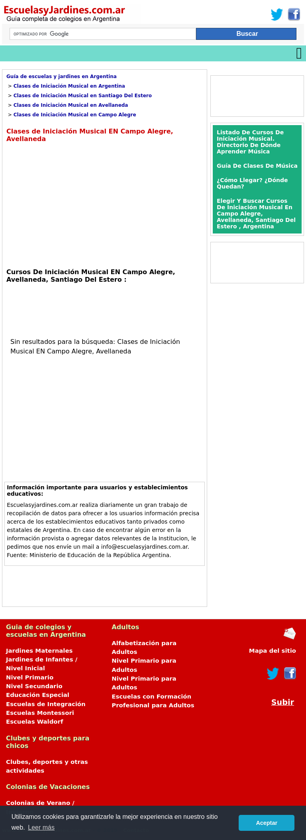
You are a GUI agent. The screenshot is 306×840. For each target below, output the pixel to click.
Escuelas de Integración (46, 704)
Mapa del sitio (272, 650)
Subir (282, 702)
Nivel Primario (29, 677)
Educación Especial (37, 695)
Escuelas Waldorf (34, 721)
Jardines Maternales (39, 650)
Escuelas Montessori (40, 712)
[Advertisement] (73, 204)
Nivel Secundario (34, 686)
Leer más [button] (41, 827)
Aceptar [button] (266, 823)
